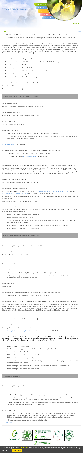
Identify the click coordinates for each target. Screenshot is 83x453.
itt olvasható (24, 448)
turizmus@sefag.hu (8, 193)
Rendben (17, 450)
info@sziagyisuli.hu (21, 193)
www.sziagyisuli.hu (29, 156)
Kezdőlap (76, 23)
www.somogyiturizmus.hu (60, 191)
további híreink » (9, 422)
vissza (79, 31)
